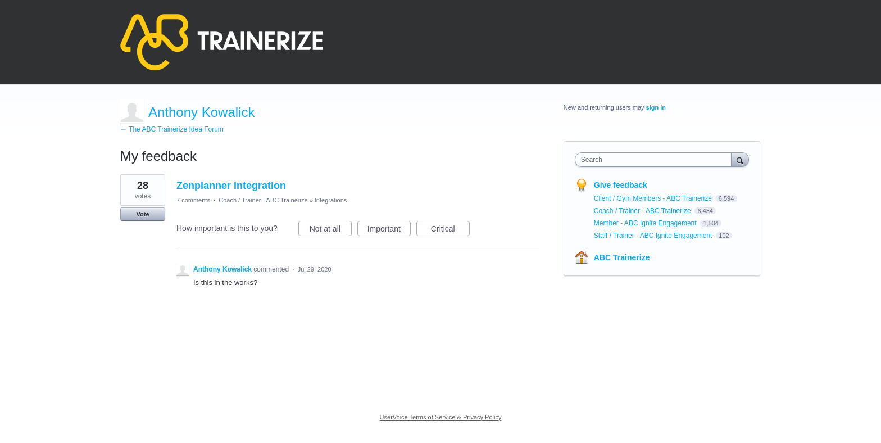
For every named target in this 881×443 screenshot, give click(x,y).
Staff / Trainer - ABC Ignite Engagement (654, 235)
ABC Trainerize (622, 257)
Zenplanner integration (231, 185)
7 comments (193, 200)
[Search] (740, 159)
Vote (142, 214)
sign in (656, 107)
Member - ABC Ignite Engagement (646, 223)
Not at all (331, 230)
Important (389, 230)
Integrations (331, 200)
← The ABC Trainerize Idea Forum (172, 129)
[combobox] (656, 160)
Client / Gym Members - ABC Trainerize (654, 198)
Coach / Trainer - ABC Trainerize (263, 200)
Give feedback (620, 184)
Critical (450, 230)
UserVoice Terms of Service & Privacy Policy (441, 417)
